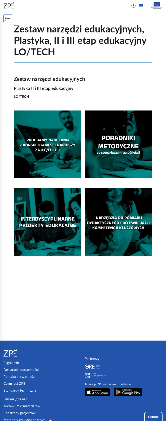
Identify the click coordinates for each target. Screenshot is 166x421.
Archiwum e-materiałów (21, 406)
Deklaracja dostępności (21, 369)
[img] (47, 144)
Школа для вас (15, 399)
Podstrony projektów (19, 413)
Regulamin (11, 362)
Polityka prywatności (19, 376)
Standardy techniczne (19, 390)
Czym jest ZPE (14, 383)
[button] (133, 6)
